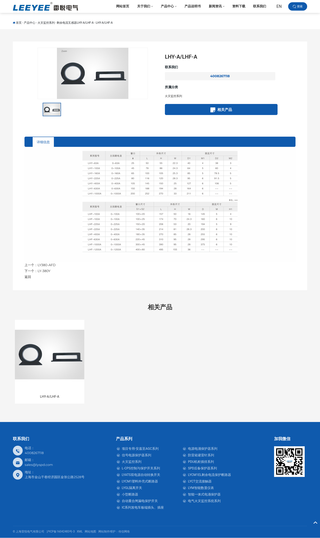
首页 (19, 22)
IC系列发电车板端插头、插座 (143, 508)
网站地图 (90, 531)
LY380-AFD (47, 265)
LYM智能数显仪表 (201, 488)
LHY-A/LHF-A (104, 22)
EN (279, 8)
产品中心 (29, 22)
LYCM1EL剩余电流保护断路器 (209, 475)
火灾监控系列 (46, 22)
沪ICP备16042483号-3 (61, 531)
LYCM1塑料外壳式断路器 (140, 481)
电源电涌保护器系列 (202, 449)
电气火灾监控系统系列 (204, 501)
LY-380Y (44, 271)
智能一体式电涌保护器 (204, 495)
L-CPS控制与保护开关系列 (141, 468)
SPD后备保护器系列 (202, 468)
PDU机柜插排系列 (201, 462)
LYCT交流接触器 (200, 481)
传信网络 (124, 531)
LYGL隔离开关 (132, 488)
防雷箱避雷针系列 (201, 455)
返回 (27, 277)
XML (80, 531)
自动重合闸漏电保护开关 (140, 501)
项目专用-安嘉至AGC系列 (140, 449)
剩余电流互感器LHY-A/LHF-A (75, 22)
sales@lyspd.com (39, 465)
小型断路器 (130, 495)
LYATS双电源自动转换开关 (141, 475)
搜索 (300, 8)
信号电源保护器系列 (136, 455)
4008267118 (220, 76)
